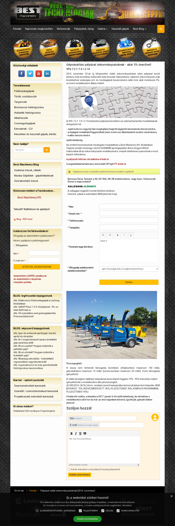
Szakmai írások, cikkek (27, 170)
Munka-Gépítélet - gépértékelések (33, 175)
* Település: (74, 227)
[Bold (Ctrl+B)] (117, 235)
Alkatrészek (21, 118)
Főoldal (17, 28)
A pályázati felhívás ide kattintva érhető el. (87, 159)
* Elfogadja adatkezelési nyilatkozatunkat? (81, 269)
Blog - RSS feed (24, 219)
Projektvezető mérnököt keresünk (33, 396)
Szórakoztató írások (26, 180)
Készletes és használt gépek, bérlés (35, 134)
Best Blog (139, 28)
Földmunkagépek (24, 91)
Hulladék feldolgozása (27, 112)
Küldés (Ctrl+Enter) (79, 474)
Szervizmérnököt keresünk (30, 385)
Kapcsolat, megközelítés (39, 28)
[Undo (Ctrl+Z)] (103, 235)
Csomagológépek (24, 123)
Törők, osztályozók (25, 96)
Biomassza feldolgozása (29, 107)
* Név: (71, 206)
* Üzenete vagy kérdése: (80, 247)
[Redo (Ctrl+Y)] (110, 235)
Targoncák (20, 101)
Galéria (103, 28)
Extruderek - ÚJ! (23, 128)
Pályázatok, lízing (84, 28)
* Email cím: (75, 213)
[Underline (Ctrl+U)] (131, 235)
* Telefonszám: (76, 220)
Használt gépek (120, 28)
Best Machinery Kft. (30, 197)
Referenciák (63, 28)
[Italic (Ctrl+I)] (124, 235)
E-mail (84, 425)
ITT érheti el (120, 164)
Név (76, 418)
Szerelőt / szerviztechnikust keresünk (36, 391)
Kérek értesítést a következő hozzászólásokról (95, 469)
